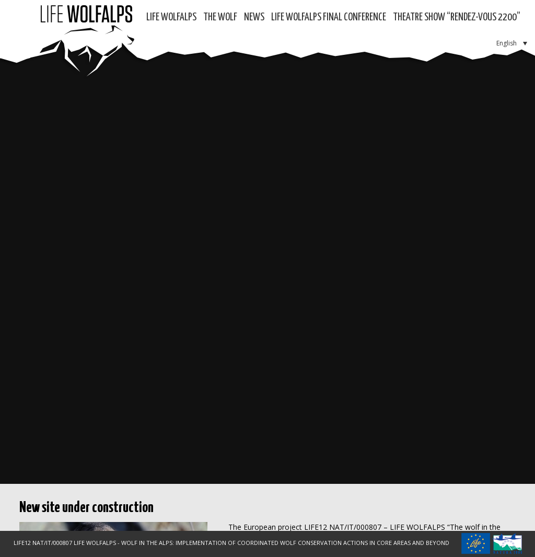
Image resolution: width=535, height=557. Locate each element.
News (254, 17)
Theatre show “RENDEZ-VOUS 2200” (456, 17)
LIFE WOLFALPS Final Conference (328, 17)
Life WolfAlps (171, 17)
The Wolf (220, 17)
